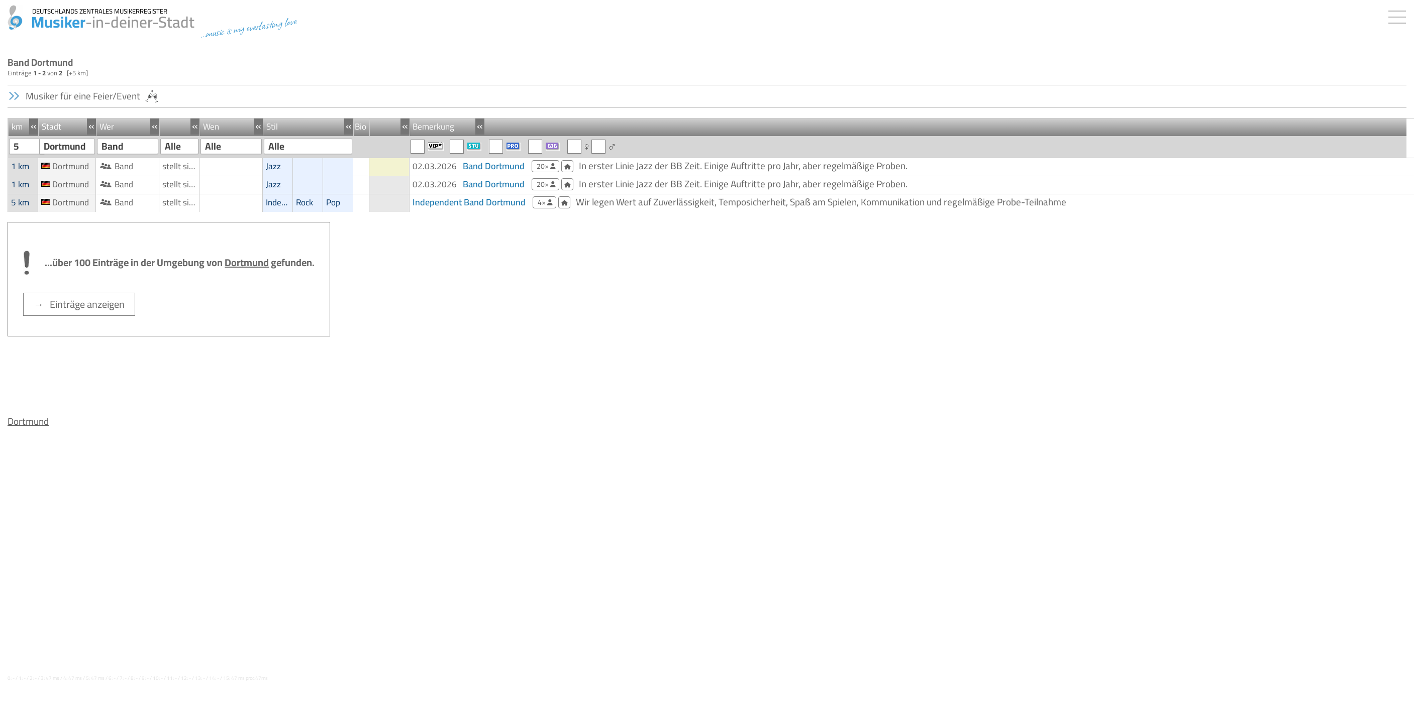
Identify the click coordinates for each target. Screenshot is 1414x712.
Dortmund (28, 421)
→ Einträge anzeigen (79, 304)
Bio (360, 126)
